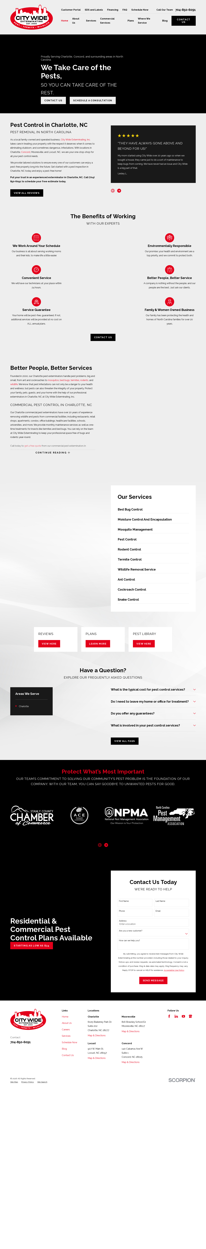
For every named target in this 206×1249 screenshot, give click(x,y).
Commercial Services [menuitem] (107, 20)
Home (65, 1016)
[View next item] (106, 845)
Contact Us (183, 20)
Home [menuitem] (64, 20)
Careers (66, 1029)
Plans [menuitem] (131, 20)
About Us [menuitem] (75, 20)
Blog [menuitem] (165, 20)
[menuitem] (14, 1082)
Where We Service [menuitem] (144, 20)
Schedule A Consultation (92, 100)
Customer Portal (71, 9)
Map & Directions (97, 1035)
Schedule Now (139, 9)
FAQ (125, 9)
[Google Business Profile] (190, 1016)
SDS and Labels (94, 9)
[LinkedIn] (176, 1016)
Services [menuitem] (91, 20)
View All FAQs (124, 741)
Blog (64, 1048)
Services (66, 1035)
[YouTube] (183, 1016)
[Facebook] (169, 1016)
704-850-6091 (185, 9)
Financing (112, 9)
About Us (67, 1023)
